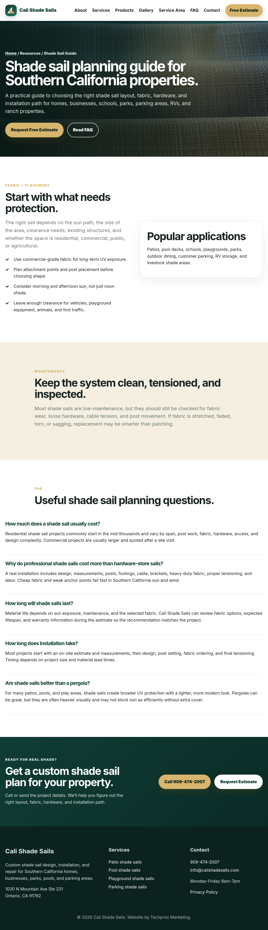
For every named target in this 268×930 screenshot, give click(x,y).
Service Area (172, 10)
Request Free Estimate (34, 129)
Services (101, 10)
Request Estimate (238, 781)
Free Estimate (244, 10)
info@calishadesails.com (214, 870)
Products (124, 10)
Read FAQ (83, 129)
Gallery (146, 10)
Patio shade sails (125, 862)
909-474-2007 (204, 862)
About (80, 10)
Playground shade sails (131, 878)
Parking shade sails (128, 886)
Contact (212, 10)
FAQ (194, 10)
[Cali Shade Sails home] (31, 10)
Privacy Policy (204, 892)
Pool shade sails (125, 870)
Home (11, 53)
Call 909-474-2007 (184, 781)
